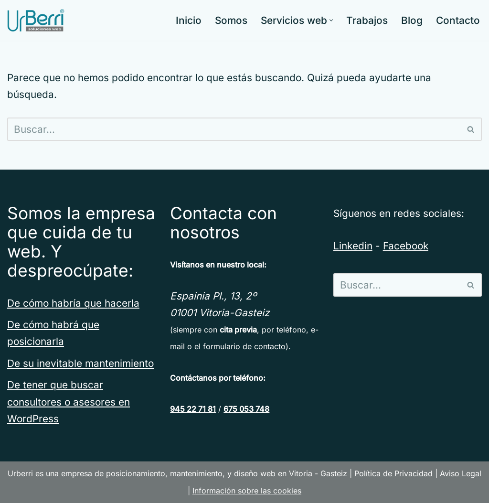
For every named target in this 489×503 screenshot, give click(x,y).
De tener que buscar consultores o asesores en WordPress (68, 402)
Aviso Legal (460, 473)
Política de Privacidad (393, 473)
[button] (331, 20)
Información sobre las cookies (246, 490)
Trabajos (367, 20)
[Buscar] (233, 129)
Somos (231, 20)
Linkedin (352, 246)
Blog (412, 20)
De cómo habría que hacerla (73, 303)
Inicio (189, 20)
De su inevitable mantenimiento (80, 363)
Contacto (458, 20)
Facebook (405, 246)
